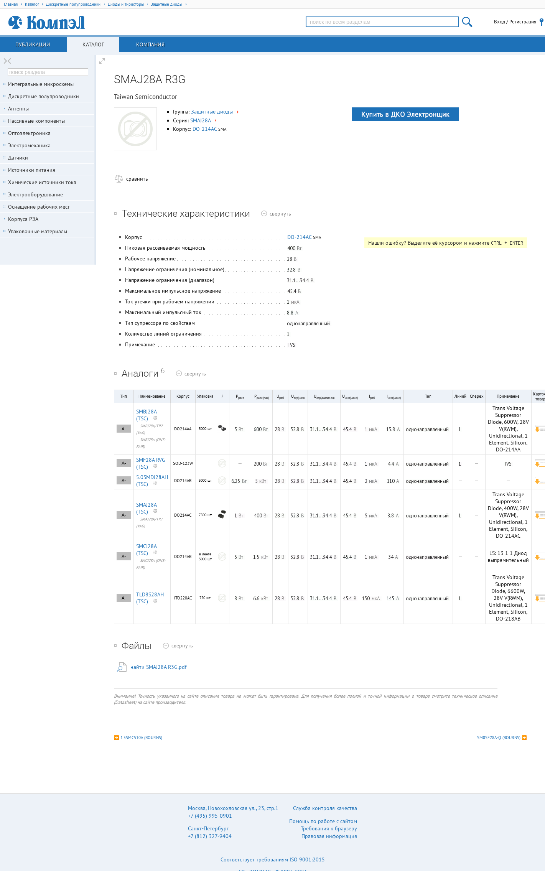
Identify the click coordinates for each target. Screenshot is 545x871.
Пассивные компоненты (36, 120)
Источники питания (31, 169)
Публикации (32, 44)
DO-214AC (205, 128)
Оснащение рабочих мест (39, 206)
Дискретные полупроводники (43, 96)
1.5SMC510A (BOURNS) (141, 737)
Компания (150, 44)
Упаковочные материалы (37, 231)
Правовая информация (329, 836)
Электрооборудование (35, 194)
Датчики (18, 157)
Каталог (93, 44)
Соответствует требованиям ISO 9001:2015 (273, 859)
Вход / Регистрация (515, 21)
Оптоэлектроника (29, 133)
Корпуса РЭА (23, 219)
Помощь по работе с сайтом (323, 821)
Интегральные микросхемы (41, 84)
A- (124, 428)
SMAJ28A (204, 120)
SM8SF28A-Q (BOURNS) (498, 737)
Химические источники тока (42, 182)
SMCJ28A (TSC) (146, 550)
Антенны (18, 108)
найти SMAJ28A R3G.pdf (158, 667)
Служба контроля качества (325, 808)
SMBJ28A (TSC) (146, 415)
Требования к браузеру (329, 828)
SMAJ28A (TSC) (146, 508)
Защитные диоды (215, 111)
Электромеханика (29, 145)
